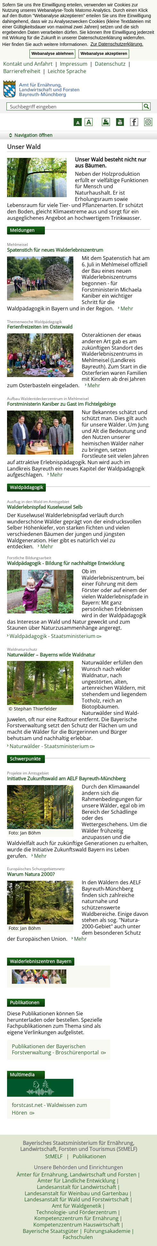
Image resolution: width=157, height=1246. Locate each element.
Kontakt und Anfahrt (28, 63)
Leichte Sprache (67, 71)
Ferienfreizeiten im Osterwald (39, 326)
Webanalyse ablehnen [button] (52, 53)
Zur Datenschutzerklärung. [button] (116, 44)
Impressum (73, 63)
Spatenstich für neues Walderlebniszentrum (55, 250)
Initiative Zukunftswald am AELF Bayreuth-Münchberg (66, 778)
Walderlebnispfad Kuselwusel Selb (44, 507)
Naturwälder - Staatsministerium (52, 746)
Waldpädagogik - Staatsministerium (55, 636)
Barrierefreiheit (21, 71)
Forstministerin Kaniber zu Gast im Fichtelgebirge (61, 404)
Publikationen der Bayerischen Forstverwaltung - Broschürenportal (59, 1049)
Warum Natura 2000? (30, 874)
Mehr (126, 308)
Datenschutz (110, 63)
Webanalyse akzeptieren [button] (103, 53)
